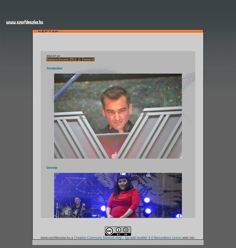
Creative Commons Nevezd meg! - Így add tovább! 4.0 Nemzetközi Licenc (127, 237)
